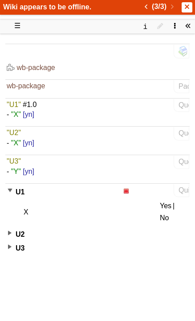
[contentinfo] (145, 26)
